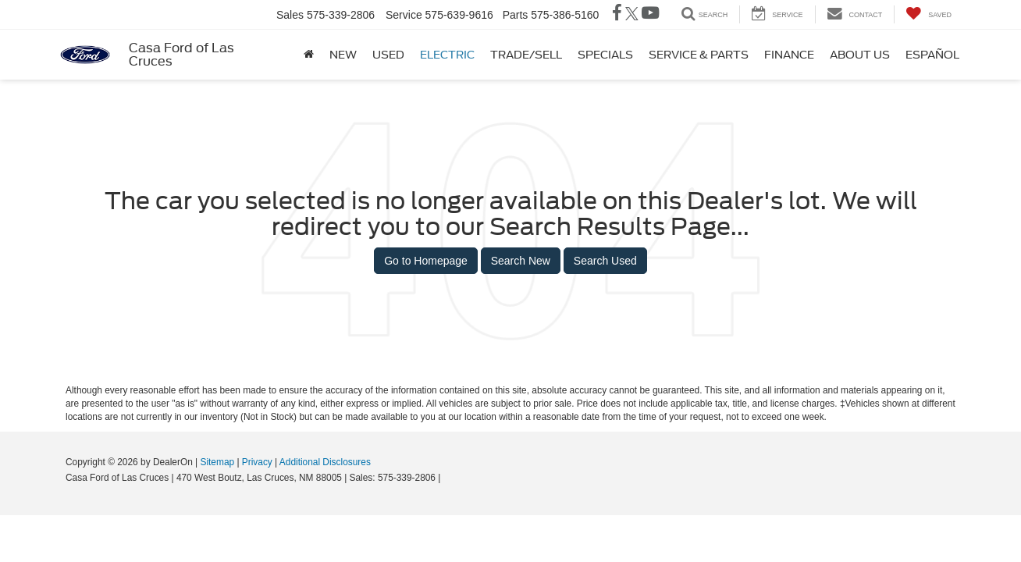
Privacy (257, 462)
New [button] (343, 54)
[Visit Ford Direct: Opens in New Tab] (448, 477)
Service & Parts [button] (699, 54)
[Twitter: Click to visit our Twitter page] (632, 15)
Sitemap (217, 462)
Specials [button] (605, 54)
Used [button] (388, 54)
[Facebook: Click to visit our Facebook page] (617, 15)
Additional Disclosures (325, 462)
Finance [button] (789, 54)
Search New (520, 260)
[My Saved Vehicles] (928, 14)
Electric (447, 54)
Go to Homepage (426, 260)
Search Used (605, 260)
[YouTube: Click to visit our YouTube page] (650, 15)
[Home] (309, 55)
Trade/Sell (526, 54)
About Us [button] (860, 54)
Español (932, 54)
